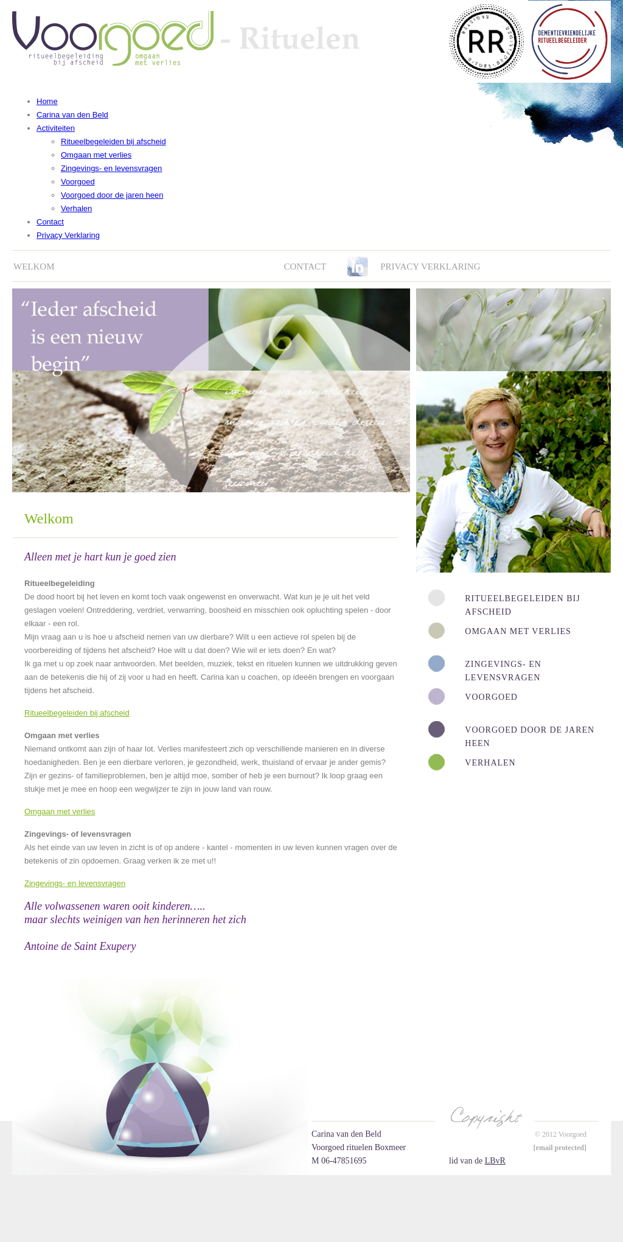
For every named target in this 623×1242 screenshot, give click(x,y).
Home (47, 101)
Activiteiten (56, 128)
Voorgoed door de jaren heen (112, 195)
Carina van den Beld (72, 114)
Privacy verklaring (430, 266)
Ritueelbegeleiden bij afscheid (113, 141)
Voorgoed (78, 181)
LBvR (495, 1160)
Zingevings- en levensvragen (111, 168)
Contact (50, 221)
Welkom (34, 266)
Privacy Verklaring (68, 235)
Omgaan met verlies (96, 154)
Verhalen (76, 208)
